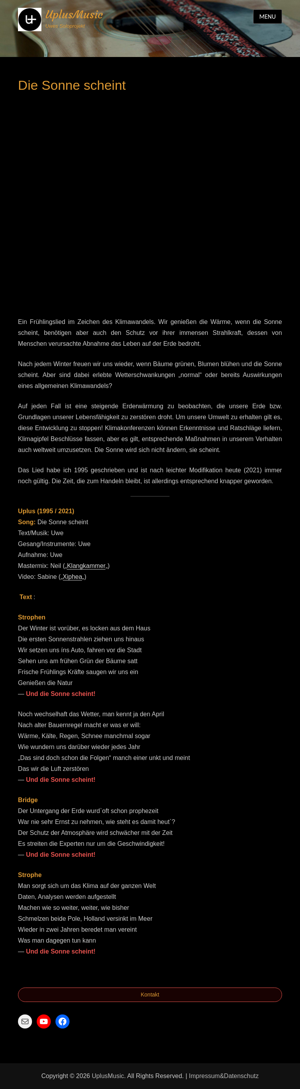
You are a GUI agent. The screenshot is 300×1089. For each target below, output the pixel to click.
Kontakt (150, 994)
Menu (267, 16)
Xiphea (72, 576)
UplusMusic (74, 14)
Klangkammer (86, 565)
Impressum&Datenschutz (224, 1076)
